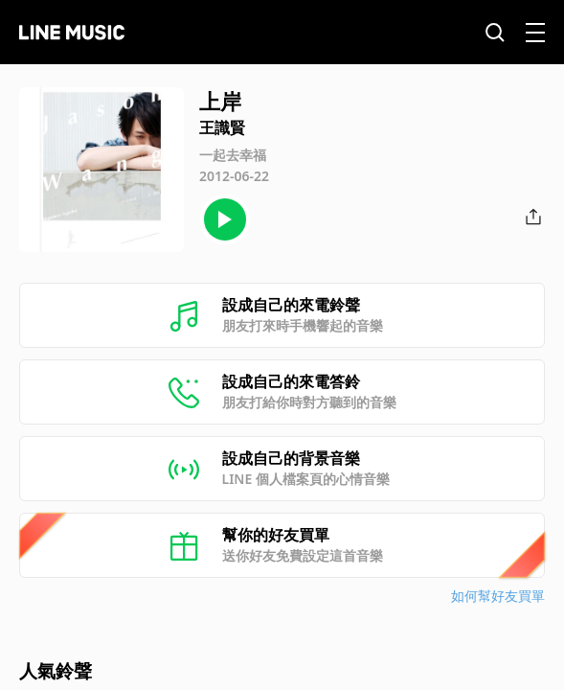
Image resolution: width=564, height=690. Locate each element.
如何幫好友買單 (498, 595)
